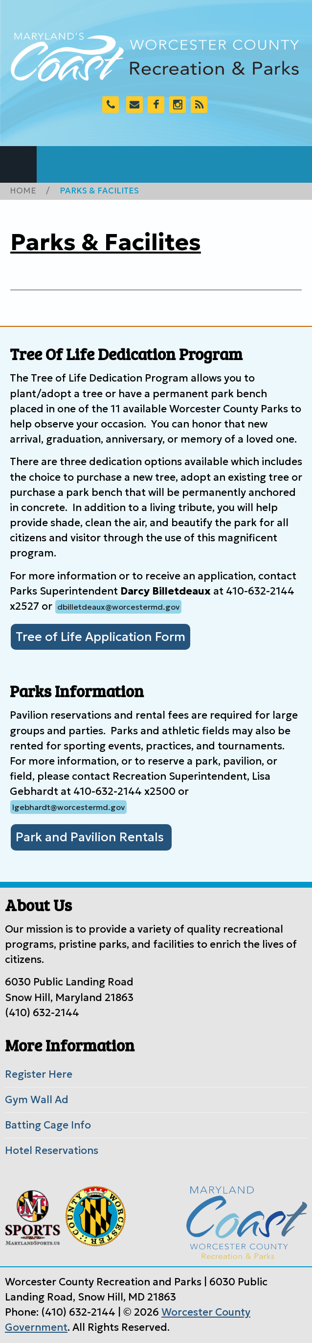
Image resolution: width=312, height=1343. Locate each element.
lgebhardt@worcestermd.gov (68, 807)
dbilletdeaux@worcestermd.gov (118, 607)
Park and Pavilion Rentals (91, 837)
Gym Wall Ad (36, 1099)
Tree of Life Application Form (100, 636)
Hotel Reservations (51, 1150)
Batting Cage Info (48, 1125)
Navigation (18, 164)
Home (23, 191)
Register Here (38, 1074)
